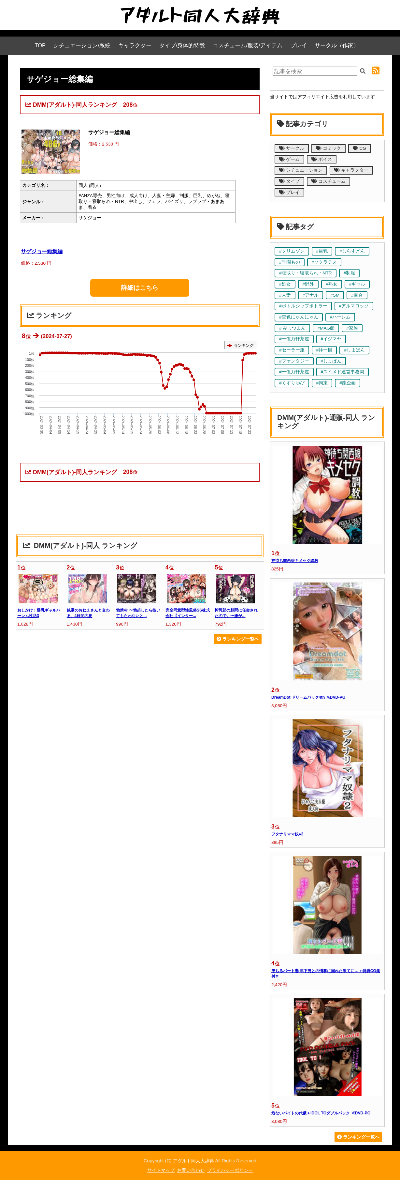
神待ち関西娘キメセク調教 (294, 560)
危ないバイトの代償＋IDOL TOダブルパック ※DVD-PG (320, 1113)
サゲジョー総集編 (42, 251)
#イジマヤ (331, 338)
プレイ (298, 45)
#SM (334, 295)
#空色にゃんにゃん (298, 317)
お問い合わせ (191, 1170)
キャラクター (134, 45)
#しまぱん (354, 350)
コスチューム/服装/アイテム (247, 45)
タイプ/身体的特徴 (182, 45)
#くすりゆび (292, 382)
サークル (291, 148)
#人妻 (285, 295)
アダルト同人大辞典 (193, 1160)
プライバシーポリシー (230, 1170)
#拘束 (322, 382)
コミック (328, 148)
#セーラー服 (292, 350)
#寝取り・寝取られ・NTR (305, 273)
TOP (40, 45)
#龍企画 (347, 382)
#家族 (352, 328)
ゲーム (289, 159)
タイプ (289, 181)
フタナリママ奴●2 (287, 834)
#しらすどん (352, 251)
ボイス (321, 159)
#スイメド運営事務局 (342, 371)
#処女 (285, 284)
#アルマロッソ (354, 305)
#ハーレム (340, 317)
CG (359, 148)
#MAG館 (326, 328)
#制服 (349, 273)
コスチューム (328, 181)
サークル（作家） (337, 45)
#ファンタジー (294, 361)
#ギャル (357, 284)
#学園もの (289, 262)
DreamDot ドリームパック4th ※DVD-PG (308, 697)
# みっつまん (292, 328)
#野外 (308, 284)
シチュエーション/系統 (81, 45)
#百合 (357, 295)
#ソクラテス (324, 262)
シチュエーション (300, 170)
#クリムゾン (292, 251)
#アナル (311, 295)
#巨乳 (322, 251)
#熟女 (331, 284)
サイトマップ (161, 1170)
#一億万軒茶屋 (294, 338)
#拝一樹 (324, 350)
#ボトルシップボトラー (303, 305)
